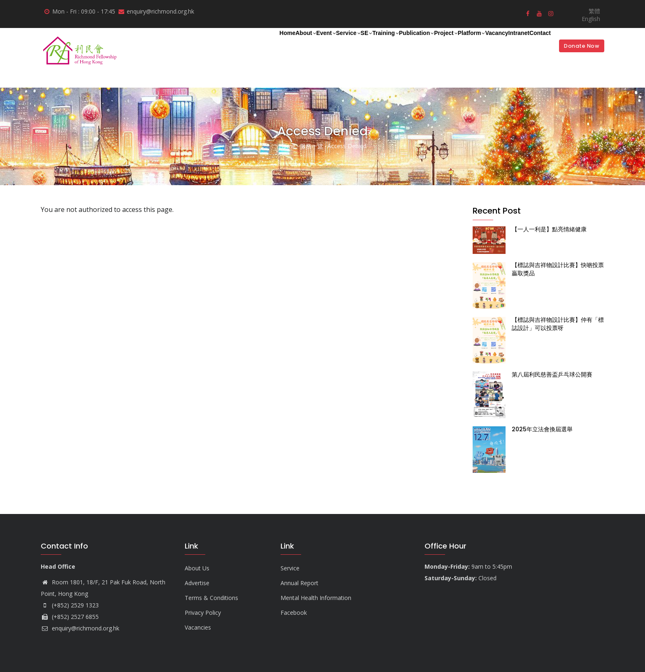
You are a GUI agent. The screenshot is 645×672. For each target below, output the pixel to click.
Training (311, 44)
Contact (533, 44)
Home (165, 44)
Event (224, 44)
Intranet (499, 44)
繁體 (594, 11)
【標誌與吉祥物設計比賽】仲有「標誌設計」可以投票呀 (558, 324)
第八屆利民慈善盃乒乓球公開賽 (552, 374)
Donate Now (577, 46)
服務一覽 (311, 146)
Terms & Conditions (211, 598)
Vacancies (198, 627)
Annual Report (299, 583)
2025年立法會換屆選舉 (542, 429)
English (591, 19)
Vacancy (465, 44)
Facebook (294, 612)
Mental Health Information (316, 598)
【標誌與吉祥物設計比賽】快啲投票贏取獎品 (558, 269)
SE (283, 44)
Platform (428, 44)
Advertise (197, 583)
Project (392, 44)
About (194, 44)
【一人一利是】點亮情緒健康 (549, 229)
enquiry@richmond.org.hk (80, 628)
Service (257, 44)
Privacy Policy (203, 612)
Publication (352, 44)
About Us (197, 568)
